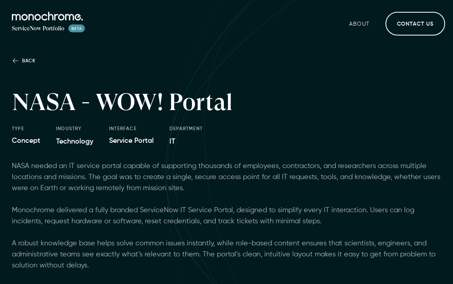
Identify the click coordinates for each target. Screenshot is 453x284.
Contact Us (415, 24)
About (359, 24)
